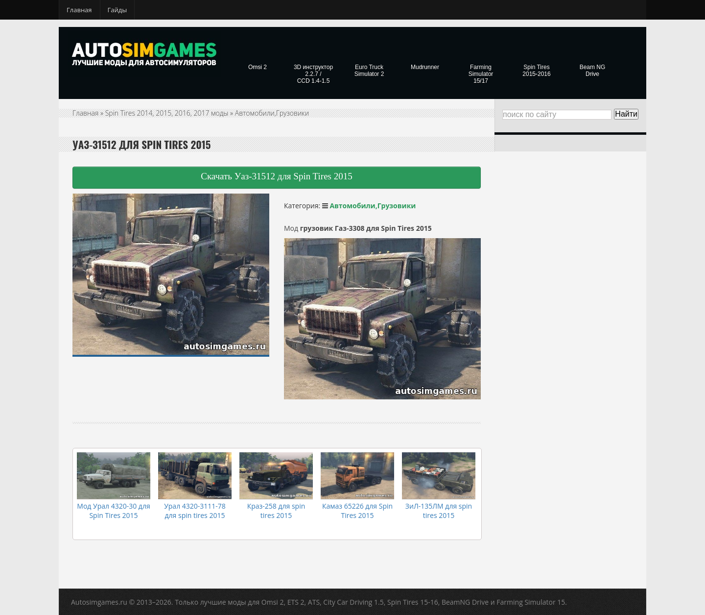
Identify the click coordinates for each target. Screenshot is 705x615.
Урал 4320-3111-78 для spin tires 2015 (195, 510)
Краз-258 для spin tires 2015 (276, 510)
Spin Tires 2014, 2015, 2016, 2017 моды (167, 113)
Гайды (117, 9)
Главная (79, 9)
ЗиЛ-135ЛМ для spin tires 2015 (438, 510)
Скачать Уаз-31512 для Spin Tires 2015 (276, 176)
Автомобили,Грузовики (272, 113)
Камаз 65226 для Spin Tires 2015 (357, 510)
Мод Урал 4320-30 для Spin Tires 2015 (113, 510)
